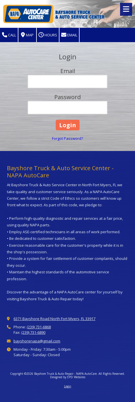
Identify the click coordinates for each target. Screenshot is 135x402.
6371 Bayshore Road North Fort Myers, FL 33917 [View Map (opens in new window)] (54, 318)
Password (67, 97)
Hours (47, 35)
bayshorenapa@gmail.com (37, 341)
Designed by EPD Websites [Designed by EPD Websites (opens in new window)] (67, 377)
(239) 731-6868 (39, 327)
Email (69, 35)
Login (67, 386)
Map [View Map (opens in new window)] (27, 35)
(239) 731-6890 (33, 332)
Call (9, 35)
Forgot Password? (67, 138)
